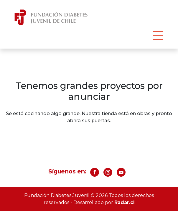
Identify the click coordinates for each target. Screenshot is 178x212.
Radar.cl (124, 202)
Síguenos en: (67, 171)
